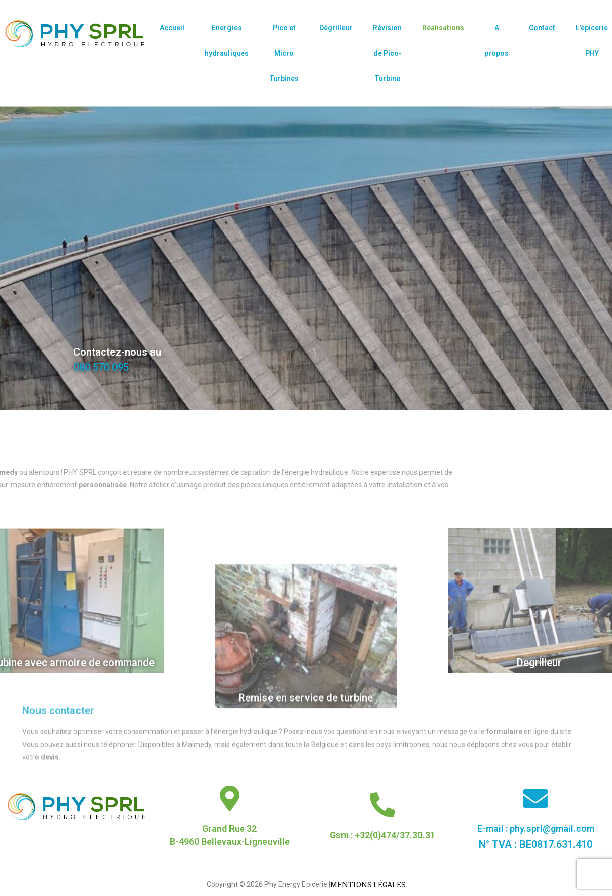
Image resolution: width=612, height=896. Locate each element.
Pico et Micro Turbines (284, 53)
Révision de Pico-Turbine (387, 53)
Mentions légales (368, 884)
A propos (496, 40)
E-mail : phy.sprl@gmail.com (535, 828)
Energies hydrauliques (227, 40)
